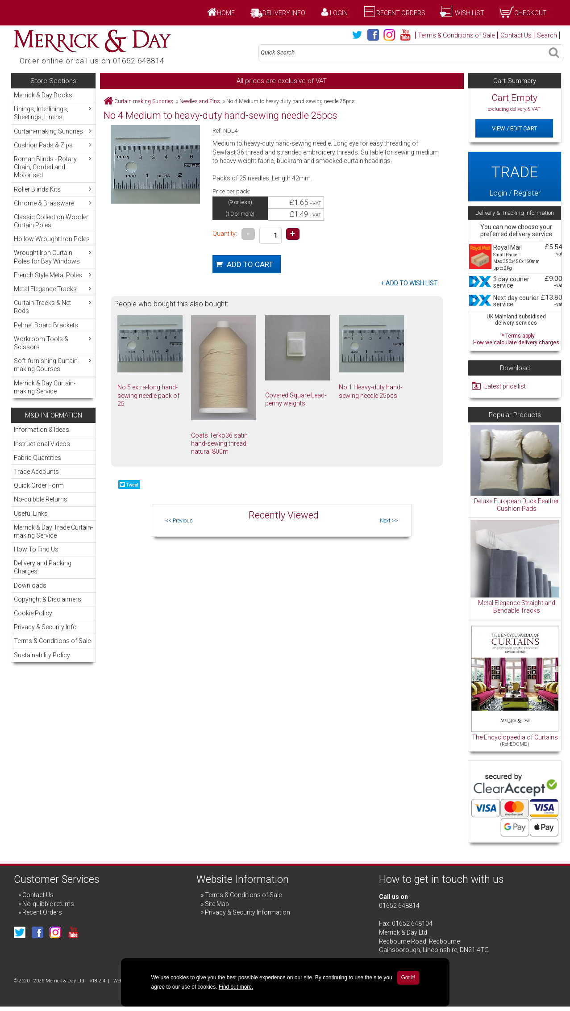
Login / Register (514, 176)
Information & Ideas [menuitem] (41, 429)
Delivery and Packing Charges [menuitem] (42, 567)
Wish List (469, 13)
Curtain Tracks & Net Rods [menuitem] (53, 306)
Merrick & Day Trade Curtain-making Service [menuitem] (53, 531)
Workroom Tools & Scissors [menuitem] (53, 343)
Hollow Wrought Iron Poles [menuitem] (52, 238)
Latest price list (505, 386)
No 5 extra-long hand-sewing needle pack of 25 (148, 395)
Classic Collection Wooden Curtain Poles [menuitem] (52, 221)
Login (339, 13)
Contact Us (516, 35)
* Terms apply (516, 338)
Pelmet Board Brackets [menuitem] (46, 325)
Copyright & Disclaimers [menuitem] (47, 599)
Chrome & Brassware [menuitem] (53, 203)
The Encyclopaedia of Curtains (515, 737)
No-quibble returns (48, 903)
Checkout (530, 13)
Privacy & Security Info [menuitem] (45, 627)
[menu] (53, 243)
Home (226, 13)
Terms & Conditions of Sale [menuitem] (52, 640)
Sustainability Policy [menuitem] (42, 655)
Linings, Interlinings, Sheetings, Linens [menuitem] (53, 113)
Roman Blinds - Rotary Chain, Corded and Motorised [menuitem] (53, 167)
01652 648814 (399, 905)
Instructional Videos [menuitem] (42, 443)
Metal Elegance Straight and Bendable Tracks (516, 606)
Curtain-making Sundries (143, 101)
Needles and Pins (199, 101)
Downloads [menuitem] (30, 585)
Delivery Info (283, 13)
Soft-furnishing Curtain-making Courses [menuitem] (53, 364)
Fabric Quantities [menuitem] (37, 457)
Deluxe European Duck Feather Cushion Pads (516, 505)
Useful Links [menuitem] (31, 513)
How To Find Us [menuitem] (36, 549)
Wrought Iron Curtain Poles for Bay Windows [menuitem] (53, 256)
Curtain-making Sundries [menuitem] (53, 131)
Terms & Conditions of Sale (456, 35)
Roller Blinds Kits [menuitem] (53, 189)
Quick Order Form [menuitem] (39, 485)
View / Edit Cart (514, 128)
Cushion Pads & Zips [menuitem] (53, 145)
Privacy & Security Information (247, 912)
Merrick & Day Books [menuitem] (43, 95)
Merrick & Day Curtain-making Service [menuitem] (44, 387)
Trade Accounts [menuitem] (36, 471)
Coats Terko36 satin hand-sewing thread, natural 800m (219, 443)
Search (547, 35)
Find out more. (236, 987)
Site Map (217, 903)
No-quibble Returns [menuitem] (40, 499)
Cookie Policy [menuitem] (33, 613)
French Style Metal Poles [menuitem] (53, 275)
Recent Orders (400, 13)
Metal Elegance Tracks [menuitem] (53, 288)
